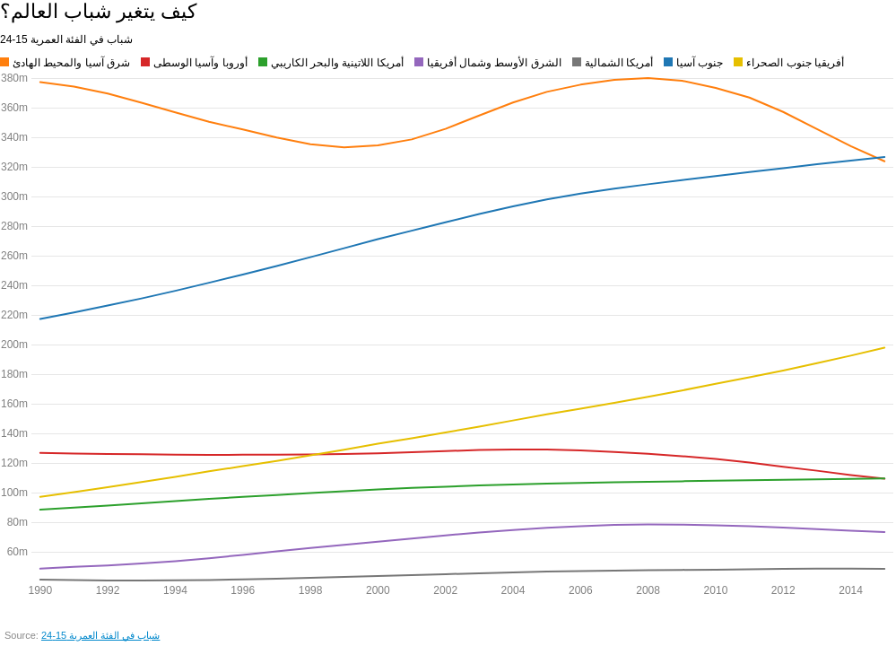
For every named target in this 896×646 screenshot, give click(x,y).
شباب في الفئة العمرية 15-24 (100, 635)
